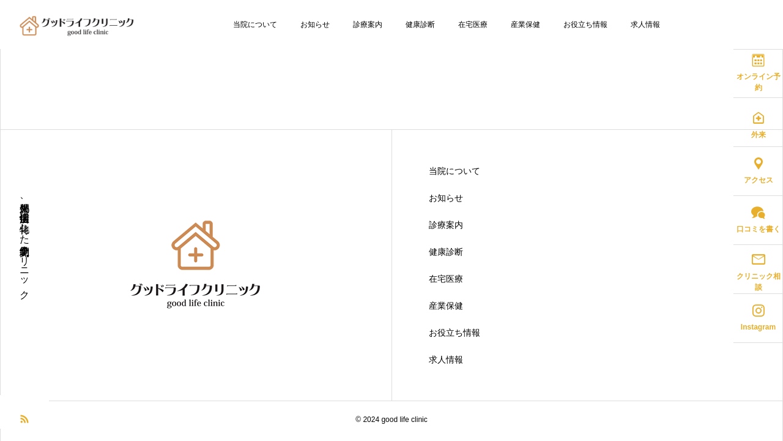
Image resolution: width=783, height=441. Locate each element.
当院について (255, 24)
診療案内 (367, 24)
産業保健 (525, 24)
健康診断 (420, 24)
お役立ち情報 (585, 24)
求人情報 (645, 24)
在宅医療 (473, 24)
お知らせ (315, 24)
